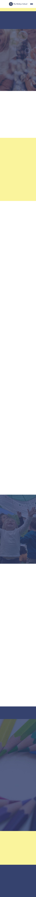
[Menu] (32, 4)
